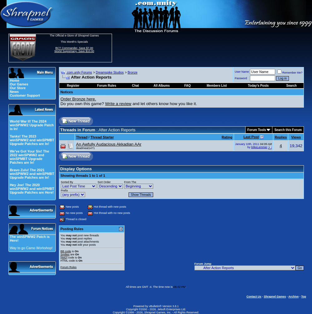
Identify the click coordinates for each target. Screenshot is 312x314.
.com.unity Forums (79, 72)
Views (296, 137)
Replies (281, 137)
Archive (293, 296)
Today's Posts (258, 85)
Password (241, 78)
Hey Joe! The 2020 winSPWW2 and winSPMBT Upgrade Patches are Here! (32, 188)
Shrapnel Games (275, 296)
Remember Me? (290, 72)
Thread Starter (102, 137)
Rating (227, 137)
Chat (135, 85)
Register (73, 85)
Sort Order (104, 182)
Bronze (133, 72)
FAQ (187, 85)
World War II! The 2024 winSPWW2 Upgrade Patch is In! (32, 125)
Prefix (64, 190)
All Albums (162, 85)
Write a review (118, 103)
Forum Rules (69, 267)
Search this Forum (288, 130)
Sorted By (67, 182)
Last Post (251, 137)
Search (291, 85)
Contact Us (253, 296)
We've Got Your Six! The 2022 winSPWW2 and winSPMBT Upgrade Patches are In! (29, 156)
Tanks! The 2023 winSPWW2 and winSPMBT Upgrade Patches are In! (32, 140)
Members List (217, 85)
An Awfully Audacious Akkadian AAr (108, 144)
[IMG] (64, 257)
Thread (82, 137)
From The (130, 182)
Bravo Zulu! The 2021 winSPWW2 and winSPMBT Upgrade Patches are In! (32, 173)
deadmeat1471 (85, 148)
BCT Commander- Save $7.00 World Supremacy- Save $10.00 (74, 49)
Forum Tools (256, 130)
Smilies (65, 254)
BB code (66, 251)
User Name (242, 71)
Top (303, 296)
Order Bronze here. (78, 99)
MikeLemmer (259, 147)
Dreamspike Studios (110, 72)
